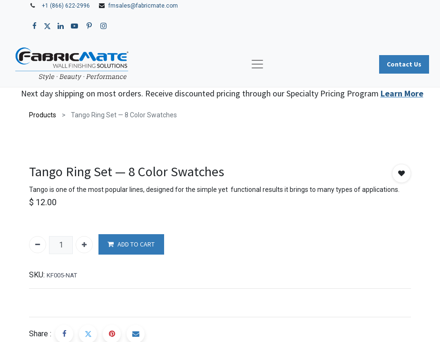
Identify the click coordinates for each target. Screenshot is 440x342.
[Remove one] (37, 244)
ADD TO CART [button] (131, 244)
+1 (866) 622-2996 (66, 5)
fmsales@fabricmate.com (143, 5)
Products (42, 115)
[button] (401, 173)
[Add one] (84, 244)
